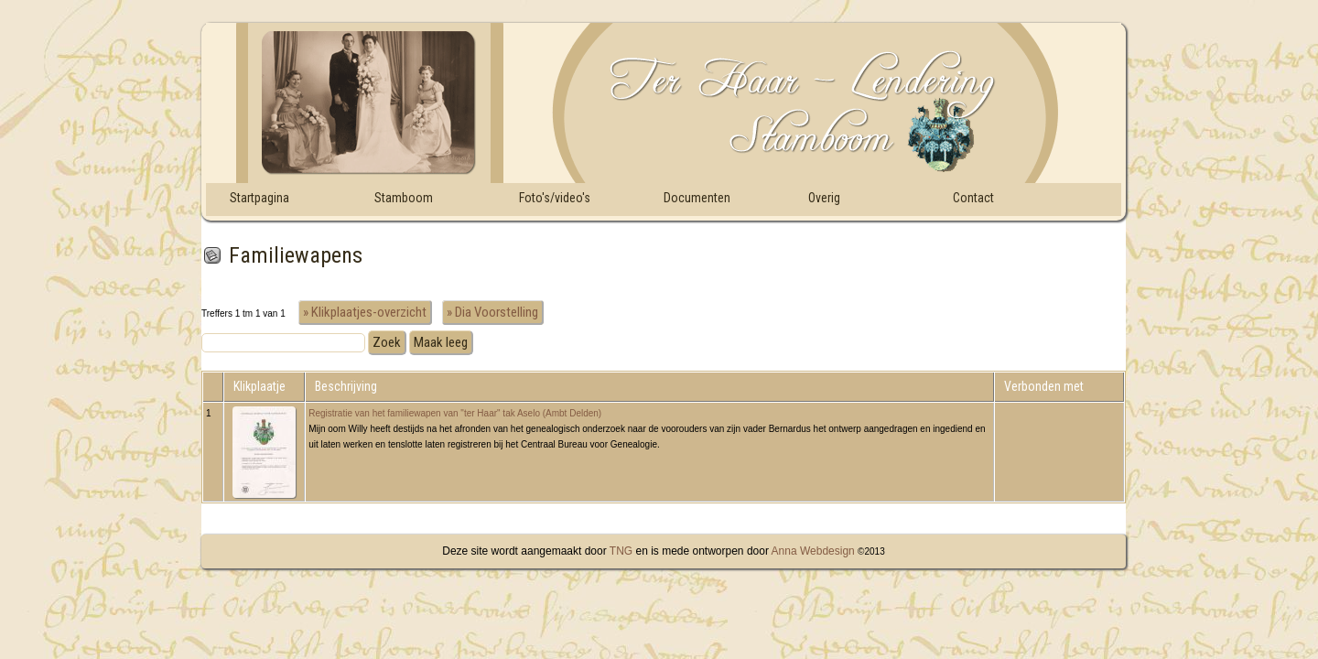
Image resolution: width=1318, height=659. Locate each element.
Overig (824, 197)
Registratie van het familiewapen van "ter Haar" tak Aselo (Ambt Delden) (454, 413)
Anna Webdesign (813, 551)
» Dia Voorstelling (492, 312)
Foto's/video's (554, 197)
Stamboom (403, 197)
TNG (619, 551)
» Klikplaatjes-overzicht (365, 312)
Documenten (697, 197)
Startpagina (259, 197)
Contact (973, 197)
